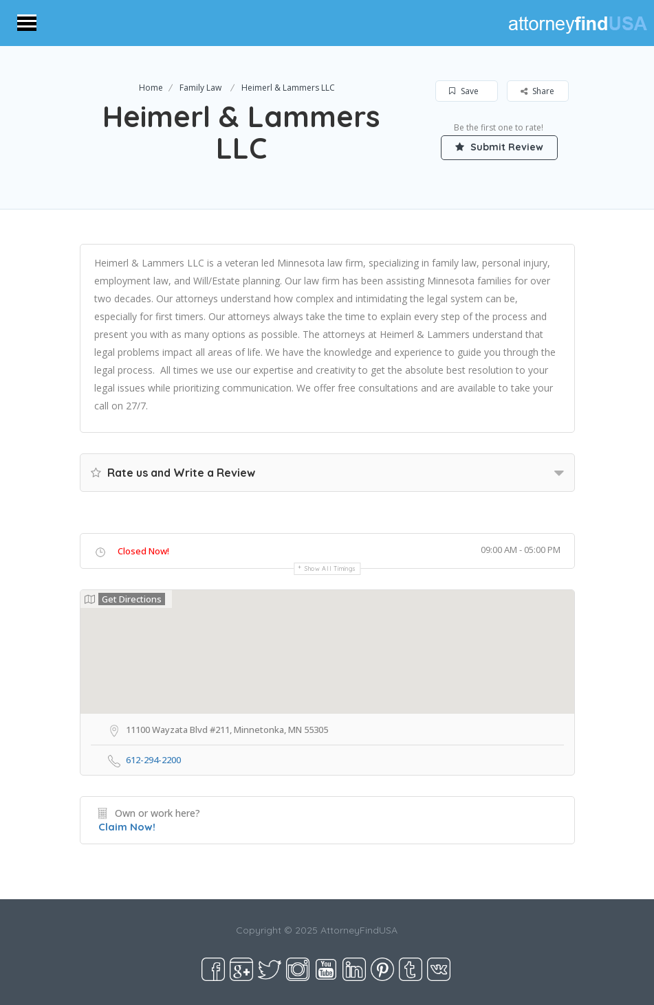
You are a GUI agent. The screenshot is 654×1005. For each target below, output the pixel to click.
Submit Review (499, 147)
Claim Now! (126, 826)
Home (151, 87)
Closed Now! (143, 551)
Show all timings (330, 568)
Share (537, 91)
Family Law (200, 87)
